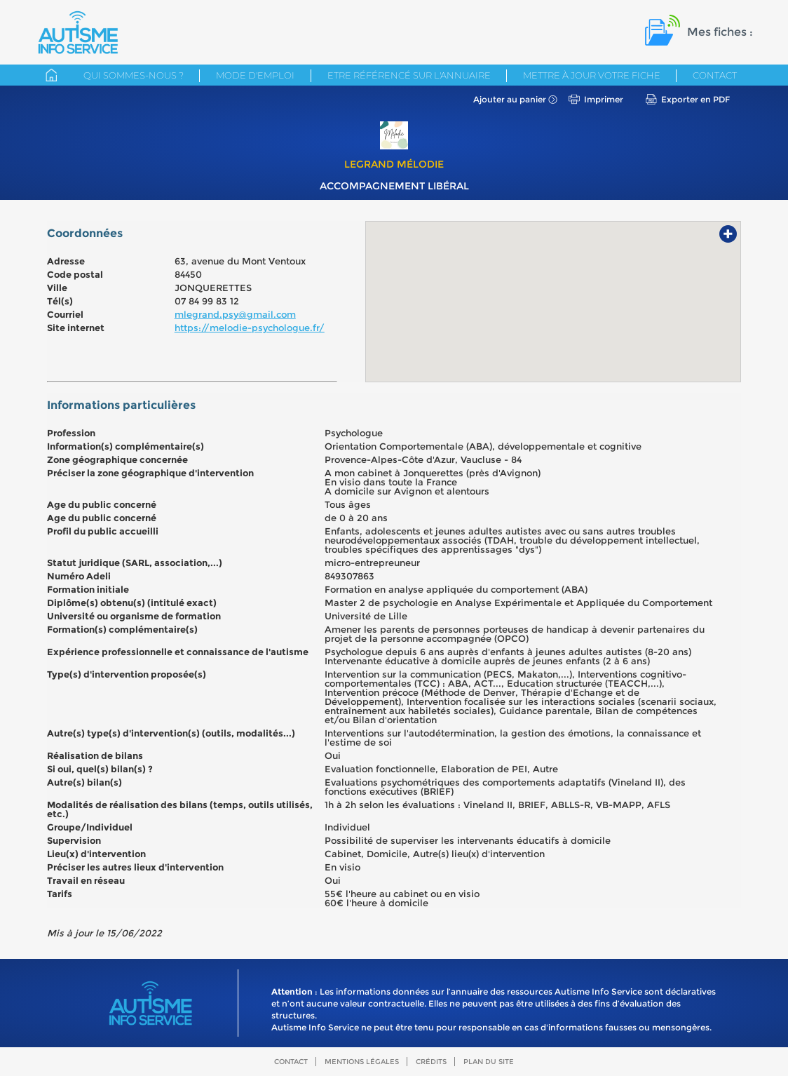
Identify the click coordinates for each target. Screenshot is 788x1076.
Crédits (431, 1061)
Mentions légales (362, 1061)
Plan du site (488, 1061)
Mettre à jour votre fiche (591, 75)
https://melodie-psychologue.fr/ (250, 327)
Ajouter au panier (509, 99)
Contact (715, 75)
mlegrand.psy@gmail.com (235, 314)
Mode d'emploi (255, 75)
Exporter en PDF (695, 99)
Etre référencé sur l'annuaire (409, 75)
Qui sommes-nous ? (133, 75)
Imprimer (603, 99)
